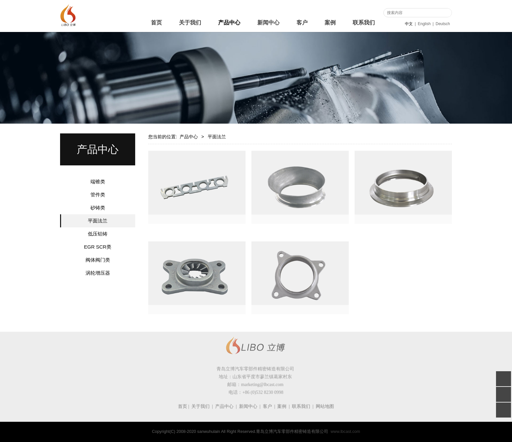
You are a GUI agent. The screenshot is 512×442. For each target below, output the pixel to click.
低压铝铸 (97, 233)
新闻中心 (268, 23)
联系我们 (364, 23)
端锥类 (97, 181)
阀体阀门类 (98, 260)
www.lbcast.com (345, 431)
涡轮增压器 (98, 273)
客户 (302, 23)
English (424, 24)
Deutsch (443, 24)
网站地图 (325, 410)
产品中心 (229, 23)
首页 (156, 23)
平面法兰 (97, 220)
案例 (330, 23)
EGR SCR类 (97, 247)
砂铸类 (97, 207)
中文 (409, 24)
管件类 (97, 194)
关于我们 (190, 23)
